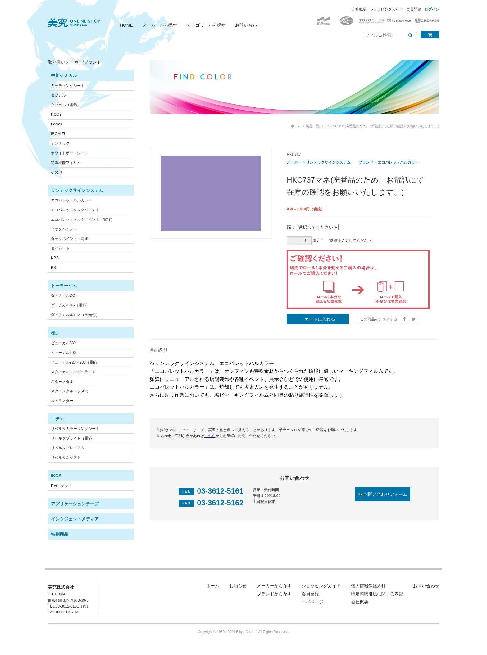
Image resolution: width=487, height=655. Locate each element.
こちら (210, 436)
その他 (56, 172)
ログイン (431, 9)
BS (53, 267)
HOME (126, 25)
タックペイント (64, 229)
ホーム (296, 126)
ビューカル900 (63, 352)
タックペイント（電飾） (71, 239)
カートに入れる (320, 319)
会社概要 (359, 9)
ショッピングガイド (386, 9)
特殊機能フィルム (66, 162)
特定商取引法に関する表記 (377, 593)
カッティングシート (67, 86)
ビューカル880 (63, 343)
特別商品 (59, 534)
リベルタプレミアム (67, 448)
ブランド (365, 162)
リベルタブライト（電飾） (73, 438)
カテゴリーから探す (206, 25)
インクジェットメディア (75, 519)
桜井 (55, 332)
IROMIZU (59, 134)
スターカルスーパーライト (73, 372)
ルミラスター (62, 401)
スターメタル (62, 381)
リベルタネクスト (66, 457)
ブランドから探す (274, 593)
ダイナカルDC (63, 295)
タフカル (58, 95)
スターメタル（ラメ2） (70, 391)
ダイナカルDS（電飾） (70, 305)
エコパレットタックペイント (75, 210)
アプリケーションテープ (75, 503)
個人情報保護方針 (368, 585)
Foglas (56, 124)
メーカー (294, 162)
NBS (55, 258)
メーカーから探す (159, 25)
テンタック (60, 143)
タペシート (60, 248)
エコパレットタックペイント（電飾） (82, 219)
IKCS (56, 475)
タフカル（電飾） (66, 105)
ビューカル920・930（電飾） (76, 362)
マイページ (312, 601)
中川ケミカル (64, 75)
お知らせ (238, 585)
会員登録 (413, 9)
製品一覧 (313, 126)
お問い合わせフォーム (385, 494)
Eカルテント (61, 486)
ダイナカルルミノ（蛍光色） (75, 315)
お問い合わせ (248, 25)
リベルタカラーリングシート (75, 429)
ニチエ (57, 418)
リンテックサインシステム (77, 190)
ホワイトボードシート (69, 153)
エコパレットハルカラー (71, 200)
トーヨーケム (64, 285)
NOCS (56, 114)
